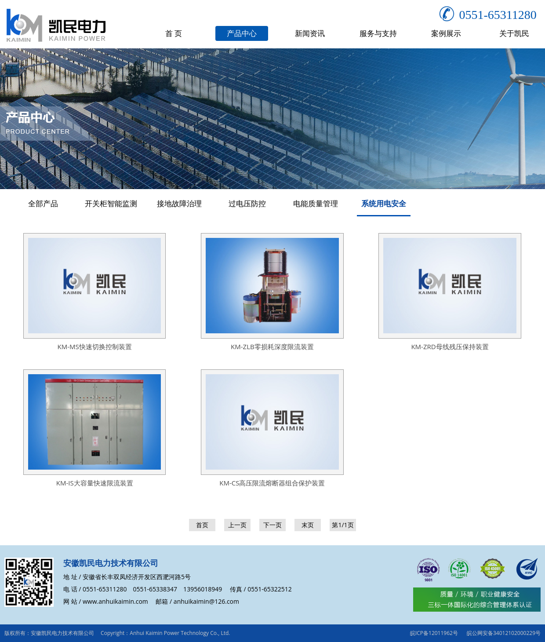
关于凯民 (514, 33)
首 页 (173, 33)
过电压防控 (247, 203)
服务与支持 (378, 33)
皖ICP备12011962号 (434, 633)
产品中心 (242, 33)
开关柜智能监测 (111, 203)
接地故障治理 (179, 203)
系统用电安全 (383, 203)
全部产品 (43, 203)
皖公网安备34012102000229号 (504, 633)
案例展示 (446, 33)
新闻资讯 (310, 33)
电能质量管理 (315, 203)
